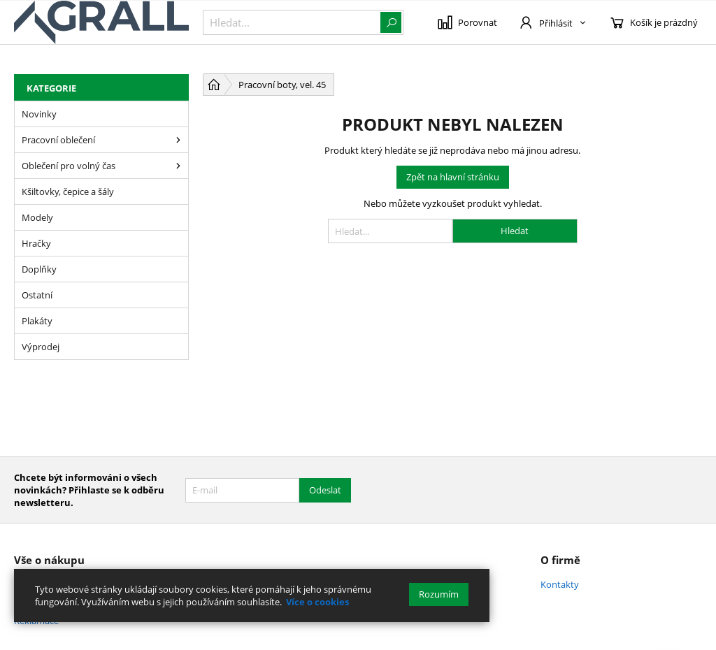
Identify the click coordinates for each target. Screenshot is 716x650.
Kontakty (559, 584)
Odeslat (325, 490)
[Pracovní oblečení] (178, 140)
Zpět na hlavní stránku (452, 177)
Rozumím (439, 594)
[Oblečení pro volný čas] (178, 165)
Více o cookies (317, 601)
